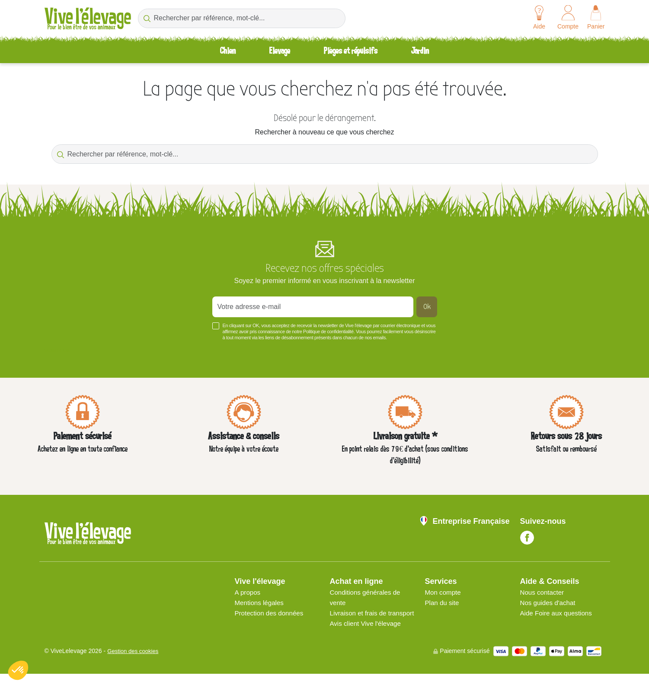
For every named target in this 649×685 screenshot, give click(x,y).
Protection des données (271, 614)
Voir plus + (59, 351)
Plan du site (443, 603)
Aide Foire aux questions (558, 614)
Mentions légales (261, 603)
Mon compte (444, 593)
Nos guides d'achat (549, 603)
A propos (248, 593)
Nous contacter (543, 593)
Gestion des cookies (134, 662)
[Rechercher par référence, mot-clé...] (241, 18)
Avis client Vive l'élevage (367, 634)
